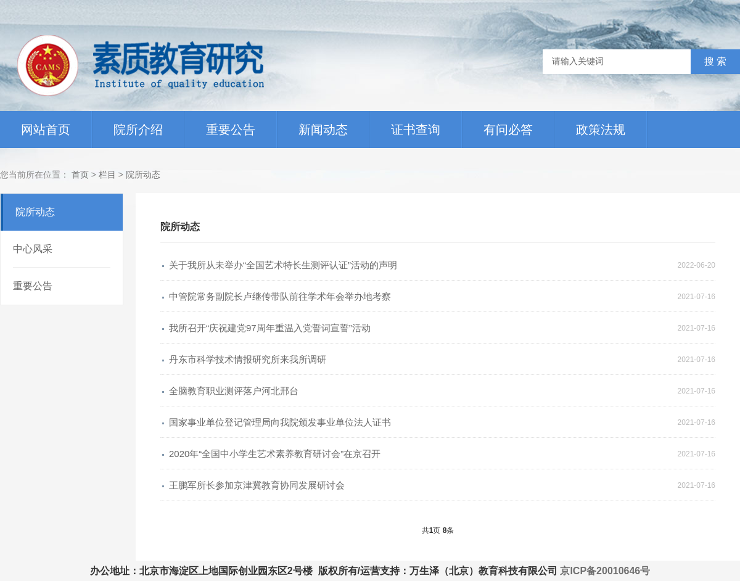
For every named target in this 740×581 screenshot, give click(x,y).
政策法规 (600, 129)
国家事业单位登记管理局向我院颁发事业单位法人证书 (280, 422)
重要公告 (230, 129)
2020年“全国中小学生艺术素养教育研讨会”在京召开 (274, 453)
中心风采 (32, 249)
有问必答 (508, 129)
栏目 (108, 174)
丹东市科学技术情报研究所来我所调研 (247, 359)
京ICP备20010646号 (605, 571)
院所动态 (143, 174)
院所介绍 (138, 129)
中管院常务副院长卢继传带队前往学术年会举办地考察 (280, 296)
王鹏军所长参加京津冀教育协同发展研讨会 (257, 485)
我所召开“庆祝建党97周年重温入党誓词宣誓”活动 (270, 328)
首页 (80, 174)
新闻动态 (323, 129)
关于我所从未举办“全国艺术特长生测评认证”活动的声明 (283, 265)
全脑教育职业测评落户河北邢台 (233, 390)
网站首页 (45, 129)
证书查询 (415, 129)
